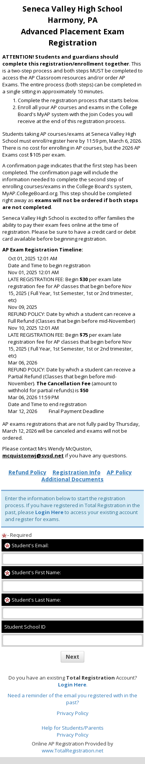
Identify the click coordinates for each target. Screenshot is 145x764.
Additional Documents (72, 479)
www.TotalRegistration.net (72, 750)
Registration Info (77, 472)
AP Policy (119, 472)
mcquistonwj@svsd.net (33, 455)
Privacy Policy (73, 713)
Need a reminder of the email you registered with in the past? (72, 699)
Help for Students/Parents (73, 727)
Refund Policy (27, 472)
